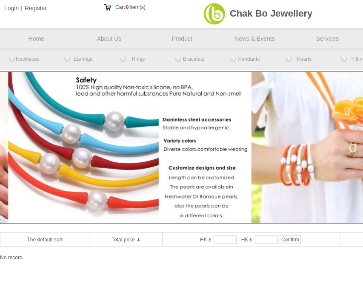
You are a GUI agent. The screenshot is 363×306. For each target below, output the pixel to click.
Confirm (290, 240)
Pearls (304, 59)
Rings (138, 59)
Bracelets (193, 59)
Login (11, 8)
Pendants (249, 59)
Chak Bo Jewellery (271, 13)
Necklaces (27, 59)
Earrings (83, 59)
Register (36, 8)
